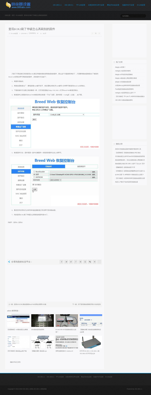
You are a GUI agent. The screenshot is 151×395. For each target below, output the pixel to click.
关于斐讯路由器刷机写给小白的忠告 (89, 304)
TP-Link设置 (80, 5)
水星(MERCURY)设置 (96, 5)
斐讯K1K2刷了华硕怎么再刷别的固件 (31, 29)
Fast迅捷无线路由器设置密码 (124, 89)
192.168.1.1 (57, 5)
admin (9, 311)
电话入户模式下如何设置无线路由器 (126, 182)
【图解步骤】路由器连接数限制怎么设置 (90, 331)
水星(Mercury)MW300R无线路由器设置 (127, 85)
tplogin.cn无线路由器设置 (123, 82)
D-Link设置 (141, 5)
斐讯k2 (20, 222)
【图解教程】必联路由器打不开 (125, 167)
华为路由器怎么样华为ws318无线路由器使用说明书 (131, 156)
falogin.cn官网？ (120, 67)
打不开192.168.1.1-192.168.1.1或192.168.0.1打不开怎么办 (89, 352)
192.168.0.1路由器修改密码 (124, 100)
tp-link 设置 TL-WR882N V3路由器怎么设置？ (129, 174)
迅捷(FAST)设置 (128, 5)
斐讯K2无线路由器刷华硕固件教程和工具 (128, 149)
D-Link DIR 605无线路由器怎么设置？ (66, 331)
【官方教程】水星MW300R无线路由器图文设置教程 (131, 178)
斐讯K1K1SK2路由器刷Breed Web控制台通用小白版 (30, 304)
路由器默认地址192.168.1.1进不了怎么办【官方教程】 (132, 163)
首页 (13, 15)
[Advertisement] (54, 52)
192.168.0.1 (69, 5)
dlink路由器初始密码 (37, 329)
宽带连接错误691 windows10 (64, 351)
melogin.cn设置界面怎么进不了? (125, 93)
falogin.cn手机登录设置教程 (124, 74)
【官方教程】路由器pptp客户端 (17, 351)
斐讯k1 (15, 222)
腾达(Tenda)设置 (113, 5)
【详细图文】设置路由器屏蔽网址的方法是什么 (130, 171)
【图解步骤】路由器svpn (39, 351)
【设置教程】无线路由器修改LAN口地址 (128, 153)
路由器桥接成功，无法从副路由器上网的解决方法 (130, 160)
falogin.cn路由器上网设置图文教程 (126, 78)
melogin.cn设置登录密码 (123, 71)
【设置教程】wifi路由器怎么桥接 (17, 329)
